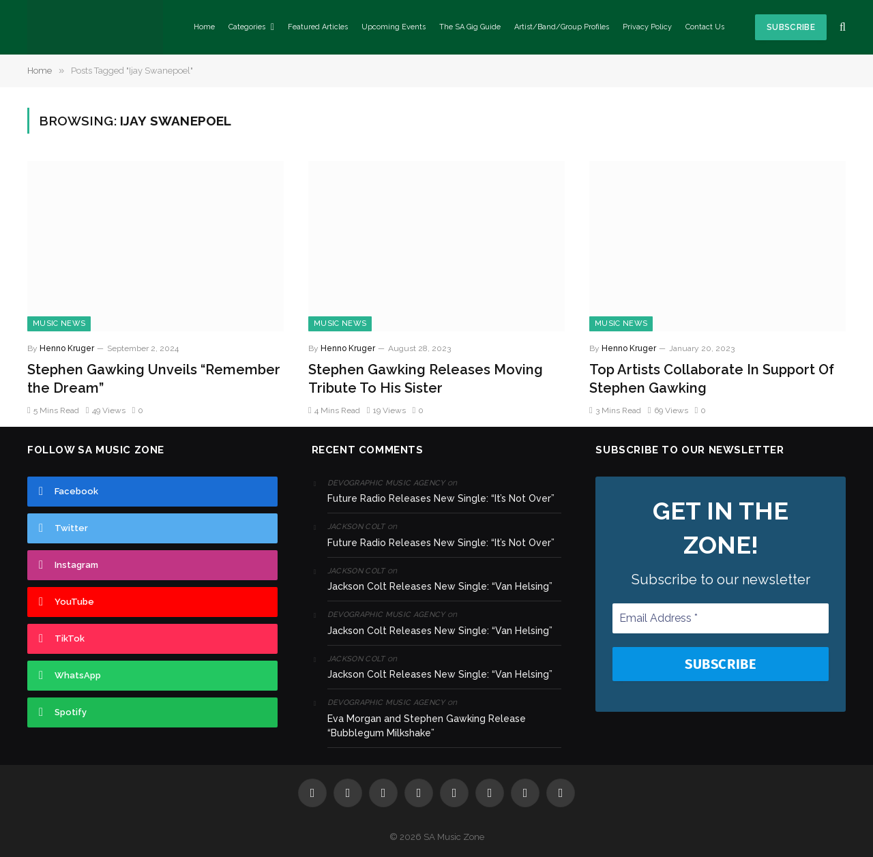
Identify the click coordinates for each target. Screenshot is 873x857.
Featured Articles (318, 26)
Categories (246, 26)
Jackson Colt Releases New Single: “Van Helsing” (439, 586)
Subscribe (791, 27)
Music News (59, 323)
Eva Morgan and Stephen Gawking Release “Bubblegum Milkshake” (426, 725)
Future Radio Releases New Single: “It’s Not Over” (440, 498)
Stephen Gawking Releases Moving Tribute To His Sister (425, 378)
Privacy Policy (647, 26)
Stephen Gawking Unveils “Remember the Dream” (153, 378)
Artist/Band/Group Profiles (561, 26)
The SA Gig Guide (470, 26)
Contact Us (704, 26)
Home (204, 26)
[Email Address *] (720, 618)
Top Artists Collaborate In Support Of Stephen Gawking (711, 378)
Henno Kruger (67, 348)
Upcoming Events (393, 26)
